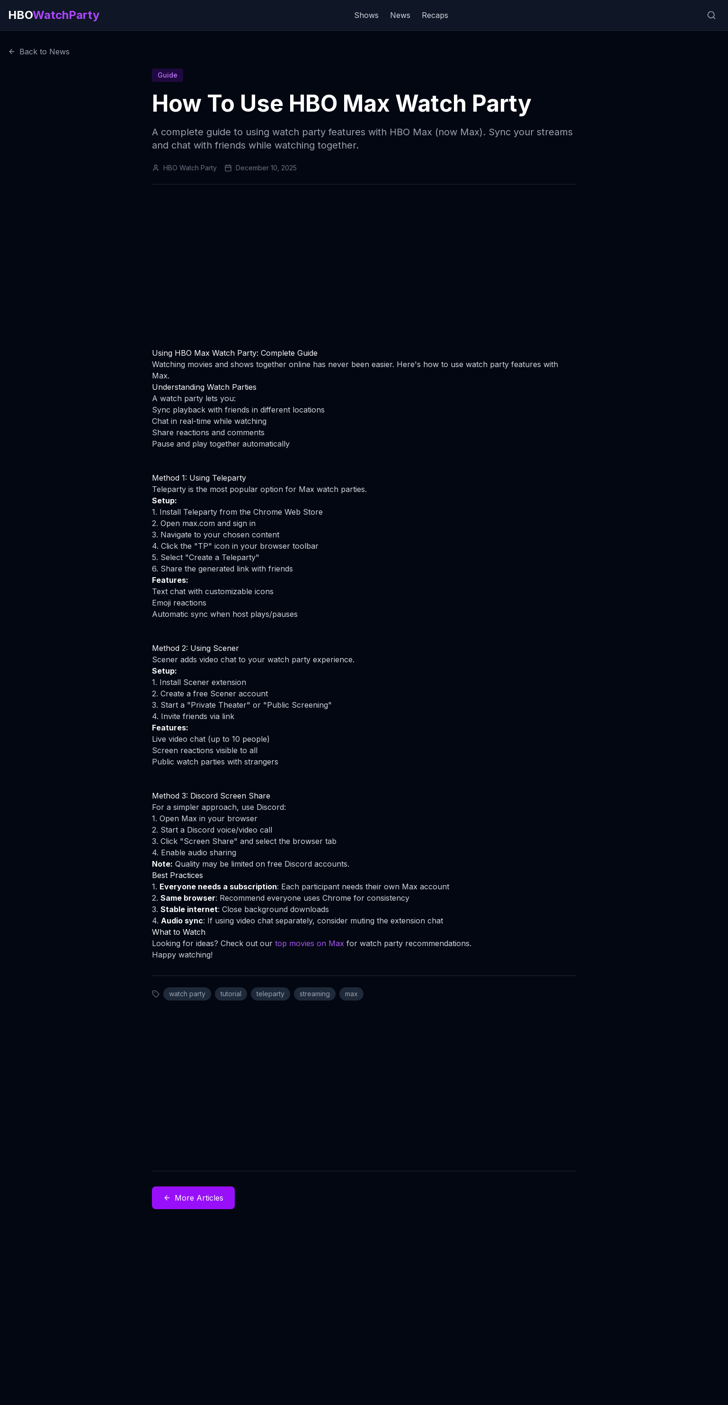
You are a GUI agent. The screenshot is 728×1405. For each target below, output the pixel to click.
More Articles (193, 1198)
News (400, 15)
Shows (366, 15)
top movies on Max (309, 943)
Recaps (435, 15)
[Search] (711, 15)
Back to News (39, 51)
